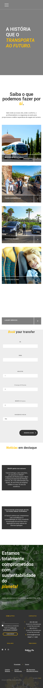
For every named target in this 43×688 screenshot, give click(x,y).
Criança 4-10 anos (20, 385)
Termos (27, 664)
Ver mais (4, 603)
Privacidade (17, 664)
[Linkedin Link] (2, 649)
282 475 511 (33, 630)
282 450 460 (33, 624)
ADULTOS (20, 371)
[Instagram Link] (8, 649)
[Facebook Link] (5, 649)
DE (20, 341)
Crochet (39, 678)
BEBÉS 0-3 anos (20, 401)
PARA (20, 355)
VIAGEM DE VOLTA (20, 414)
